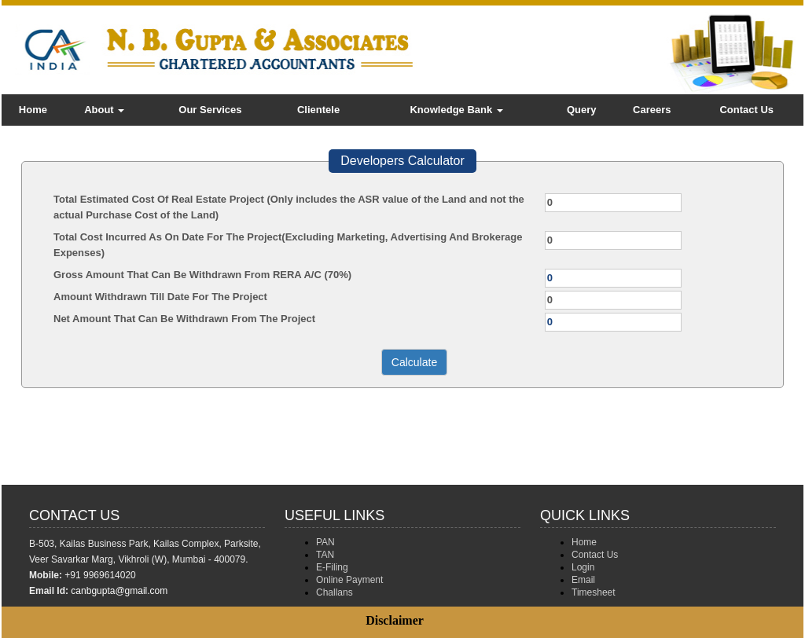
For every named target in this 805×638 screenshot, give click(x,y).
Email (583, 579)
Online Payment (349, 579)
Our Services (209, 110)
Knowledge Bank (456, 110)
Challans (334, 592)
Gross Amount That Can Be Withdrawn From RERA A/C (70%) (202, 274)
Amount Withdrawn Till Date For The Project (160, 296)
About (104, 110)
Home (33, 110)
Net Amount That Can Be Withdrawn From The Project (184, 318)
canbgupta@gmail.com (119, 590)
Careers (652, 110)
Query (582, 110)
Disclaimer (395, 620)
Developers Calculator (402, 160)
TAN (325, 554)
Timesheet (594, 592)
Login (583, 567)
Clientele (318, 110)
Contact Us (746, 110)
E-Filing (332, 567)
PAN (325, 542)
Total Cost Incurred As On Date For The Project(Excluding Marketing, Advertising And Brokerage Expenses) (287, 244)
